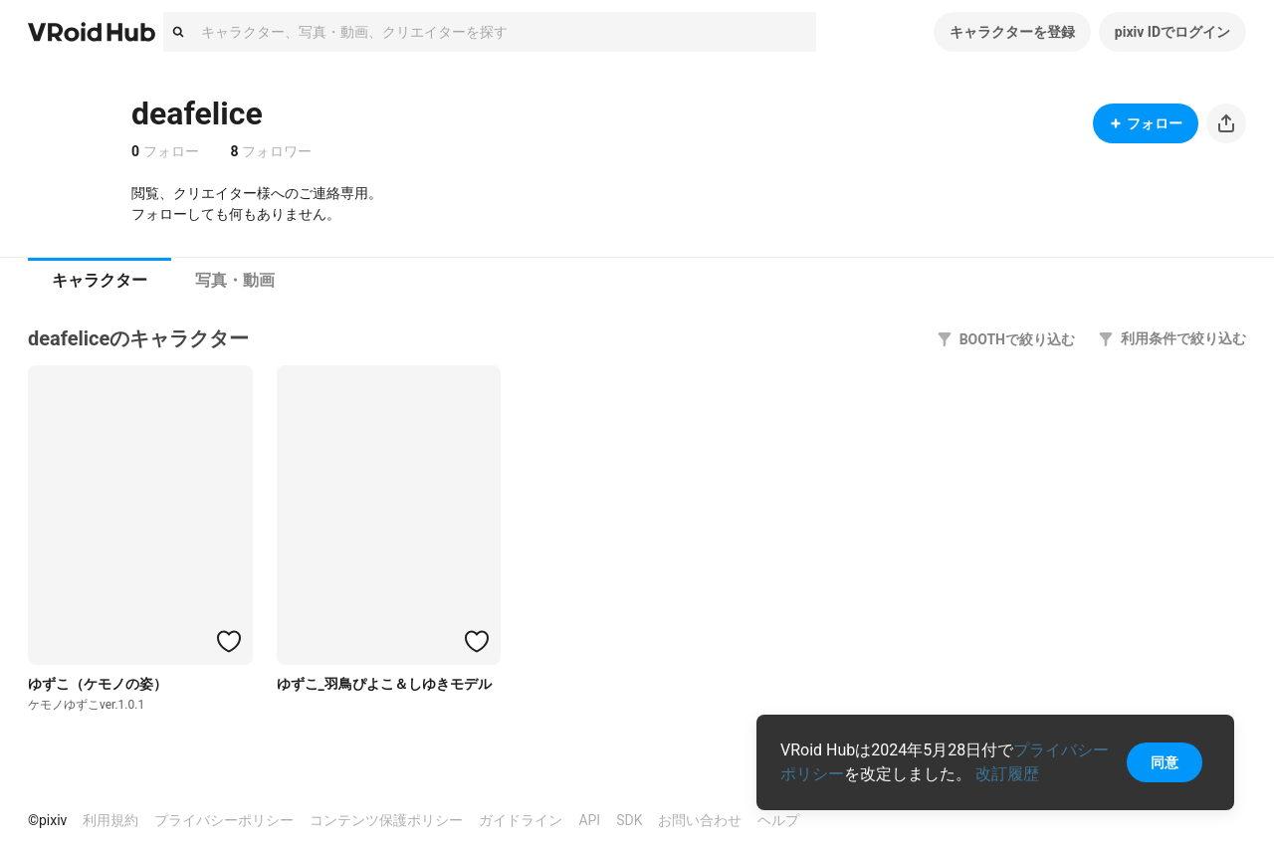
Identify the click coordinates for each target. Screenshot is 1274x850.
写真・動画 (235, 280)
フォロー (1145, 123)
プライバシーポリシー (224, 820)
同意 (1164, 762)
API (589, 820)
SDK (629, 820)
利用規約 (110, 820)
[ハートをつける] (229, 641)
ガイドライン (520, 820)
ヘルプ (778, 820)
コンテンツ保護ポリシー (386, 820)
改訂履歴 (1007, 773)
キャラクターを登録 (1012, 32)
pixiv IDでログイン (1172, 32)
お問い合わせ (700, 820)
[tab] (99, 281)
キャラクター (99, 280)
